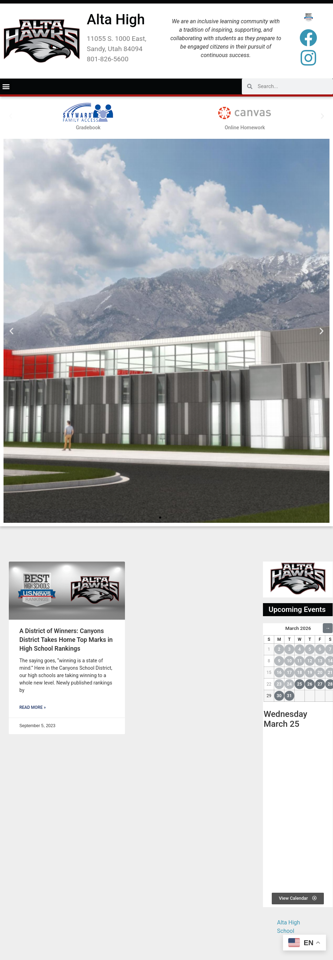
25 (299, 684)
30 (279, 695)
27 (320, 684)
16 (279, 672)
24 (289, 684)
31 (289, 695)
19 (309, 672)
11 (299, 660)
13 (320, 660)
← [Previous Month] (268, 628)
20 (320, 672)
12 (309, 660)
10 (289, 660)
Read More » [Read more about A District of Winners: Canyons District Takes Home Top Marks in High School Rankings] (32, 707)
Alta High (116, 19)
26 (309, 684)
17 (289, 672)
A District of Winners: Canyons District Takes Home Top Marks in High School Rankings (66, 639)
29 (268, 695)
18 (299, 672)
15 (268, 672)
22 (268, 684)
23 (279, 684)
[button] (6, 86)
